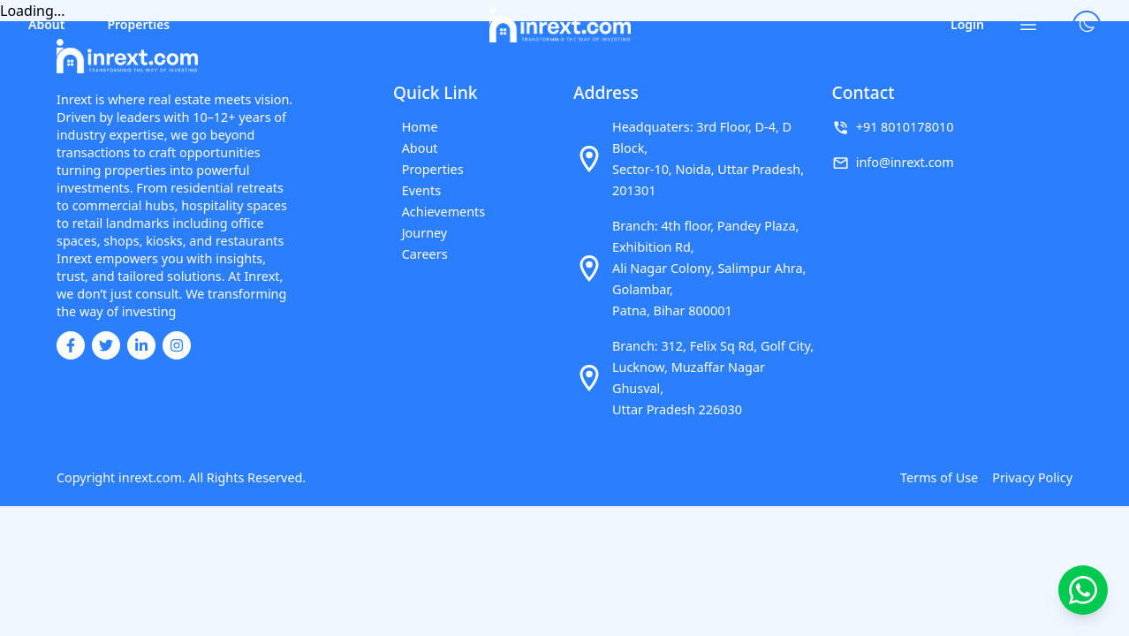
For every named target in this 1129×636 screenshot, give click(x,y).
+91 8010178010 (905, 126)
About (46, 24)
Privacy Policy (1032, 477)
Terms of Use (939, 477)
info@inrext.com (905, 162)
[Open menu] (1028, 24)
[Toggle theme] (1086, 25)
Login (967, 24)
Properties (138, 24)
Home (411, 126)
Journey (416, 232)
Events (413, 190)
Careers (416, 254)
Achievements (435, 211)
